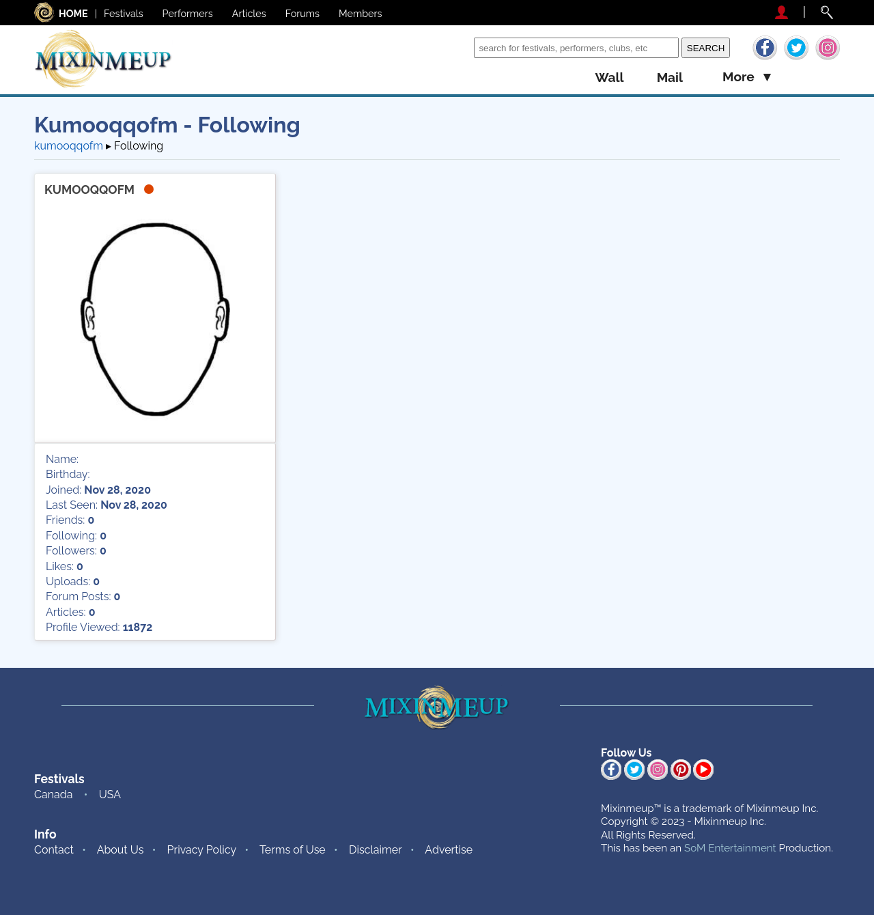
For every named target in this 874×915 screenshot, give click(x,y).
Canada (53, 794)
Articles (249, 13)
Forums (302, 13)
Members (360, 13)
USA (110, 794)
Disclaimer (375, 849)
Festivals (123, 13)
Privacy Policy (202, 849)
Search (453, 47)
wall (609, 77)
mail (670, 77)
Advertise (449, 849)
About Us (120, 849)
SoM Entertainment (730, 848)
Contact (54, 849)
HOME (73, 13)
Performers (188, 13)
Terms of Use (292, 849)
